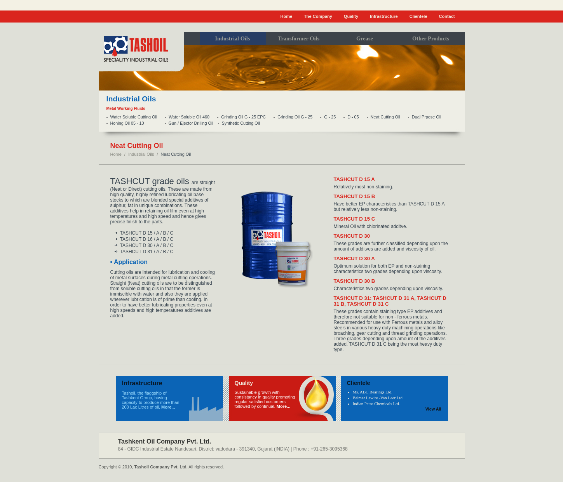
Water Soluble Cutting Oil (133, 117)
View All (433, 409)
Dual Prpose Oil (426, 117)
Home (287, 16)
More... (168, 407)
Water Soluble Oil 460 (189, 117)
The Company (318, 16)
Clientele (418, 16)
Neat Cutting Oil (385, 117)
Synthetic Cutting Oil (241, 123)
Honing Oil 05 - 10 (127, 123)
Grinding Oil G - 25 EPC (243, 117)
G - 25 (330, 117)
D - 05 (353, 117)
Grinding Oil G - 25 (294, 117)
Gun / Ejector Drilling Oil (191, 123)
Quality (351, 16)
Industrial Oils (141, 154)
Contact (447, 16)
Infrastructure (384, 16)
